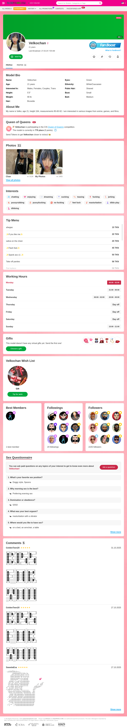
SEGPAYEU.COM (58, 718)
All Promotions (46, 8)
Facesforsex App (74, 8)
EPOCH (48, 718)
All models (7, 9)
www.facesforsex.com (30, 718)
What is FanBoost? (113, 50)
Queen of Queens (56, 127)
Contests (60, 9)
